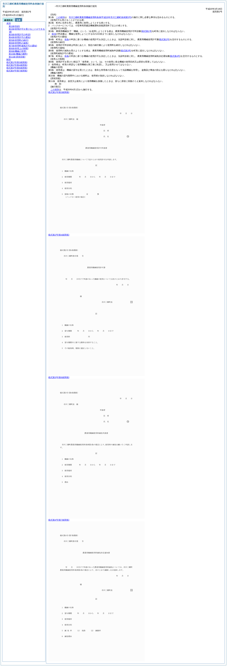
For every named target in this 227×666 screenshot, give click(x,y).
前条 (67, 39)
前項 (54, 34)
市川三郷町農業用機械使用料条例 (100, 17)
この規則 (60, 17)
